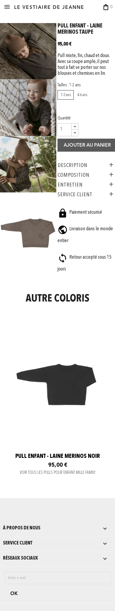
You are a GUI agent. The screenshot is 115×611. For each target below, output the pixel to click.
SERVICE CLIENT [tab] (75, 194)
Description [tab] (72, 165)
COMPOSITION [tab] (73, 175)
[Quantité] (65, 129)
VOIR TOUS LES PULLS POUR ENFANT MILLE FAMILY (58, 473)
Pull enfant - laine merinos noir (57, 456)
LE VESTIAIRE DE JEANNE (49, 7)
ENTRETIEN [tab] (70, 184)
